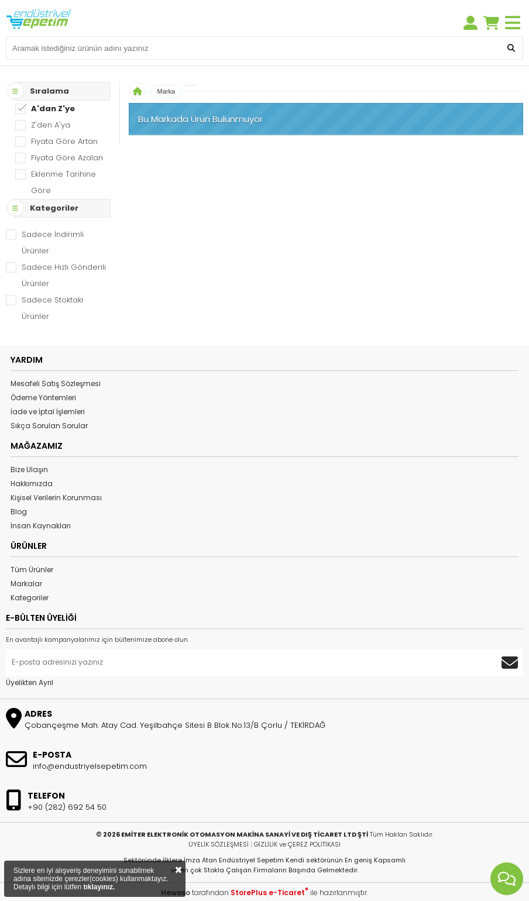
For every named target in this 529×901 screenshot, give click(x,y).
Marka (166, 91)
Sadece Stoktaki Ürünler (52, 308)
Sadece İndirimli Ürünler (53, 242)
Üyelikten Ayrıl (29, 682)
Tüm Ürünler (32, 570)
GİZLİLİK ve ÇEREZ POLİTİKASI (297, 844)
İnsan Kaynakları (41, 526)
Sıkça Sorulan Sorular (49, 426)
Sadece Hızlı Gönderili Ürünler (64, 275)
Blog (19, 512)
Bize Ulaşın (29, 469)
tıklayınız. (99, 887)
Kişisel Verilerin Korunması (56, 498)
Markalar (26, 584)
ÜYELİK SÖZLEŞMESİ (218, 844)
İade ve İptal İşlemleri (48, 412)
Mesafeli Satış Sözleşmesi (56, 383)
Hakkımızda (32, 484)
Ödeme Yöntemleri (43, 398)
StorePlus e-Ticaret (269, 892)
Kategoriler (30, 598)
